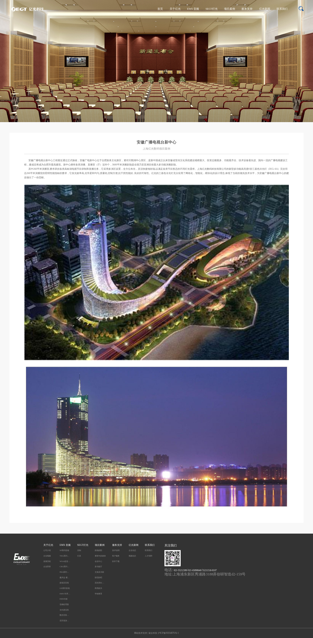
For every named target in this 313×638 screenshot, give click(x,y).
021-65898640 (194, 570)
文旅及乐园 (99, 572)
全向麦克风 (64, 610)
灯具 (79, 556)
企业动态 (132, 550)
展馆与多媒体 (100, 556)
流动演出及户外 (100, 583)
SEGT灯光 (211, 8)
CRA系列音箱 (65, 566)
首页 (160, 8)
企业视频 (47, 556)
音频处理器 (64, 604)
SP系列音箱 (64, 550)
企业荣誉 (47, 566)
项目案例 (229, 8)
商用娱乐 (98, 588)
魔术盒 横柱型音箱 (65, 577)
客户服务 (116, 556)
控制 (79, 550)
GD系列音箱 (65, 588)
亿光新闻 (264, 8)
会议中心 (98, 561)
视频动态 (132, 556)
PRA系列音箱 (65, 572)
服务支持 (246, 8)
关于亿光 (175, 8)
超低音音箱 (64, 583)
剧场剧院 (98, 550)
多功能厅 (98, 566)
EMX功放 (64, 599)
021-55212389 (180, 570)
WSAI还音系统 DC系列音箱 (65, 561)
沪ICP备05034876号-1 (168, 633)
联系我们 (282, 8)
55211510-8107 (209, 570)
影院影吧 (98, 577)
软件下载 (116, 561)
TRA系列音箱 (65, 556)
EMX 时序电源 (65, 594)
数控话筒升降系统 (65, 615)
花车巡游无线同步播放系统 (65, 620)
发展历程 (47, 561)
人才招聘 (148, 556)
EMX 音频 (193, 8)
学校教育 (98, 594)
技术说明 (116, 550)
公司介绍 (47, 550)
